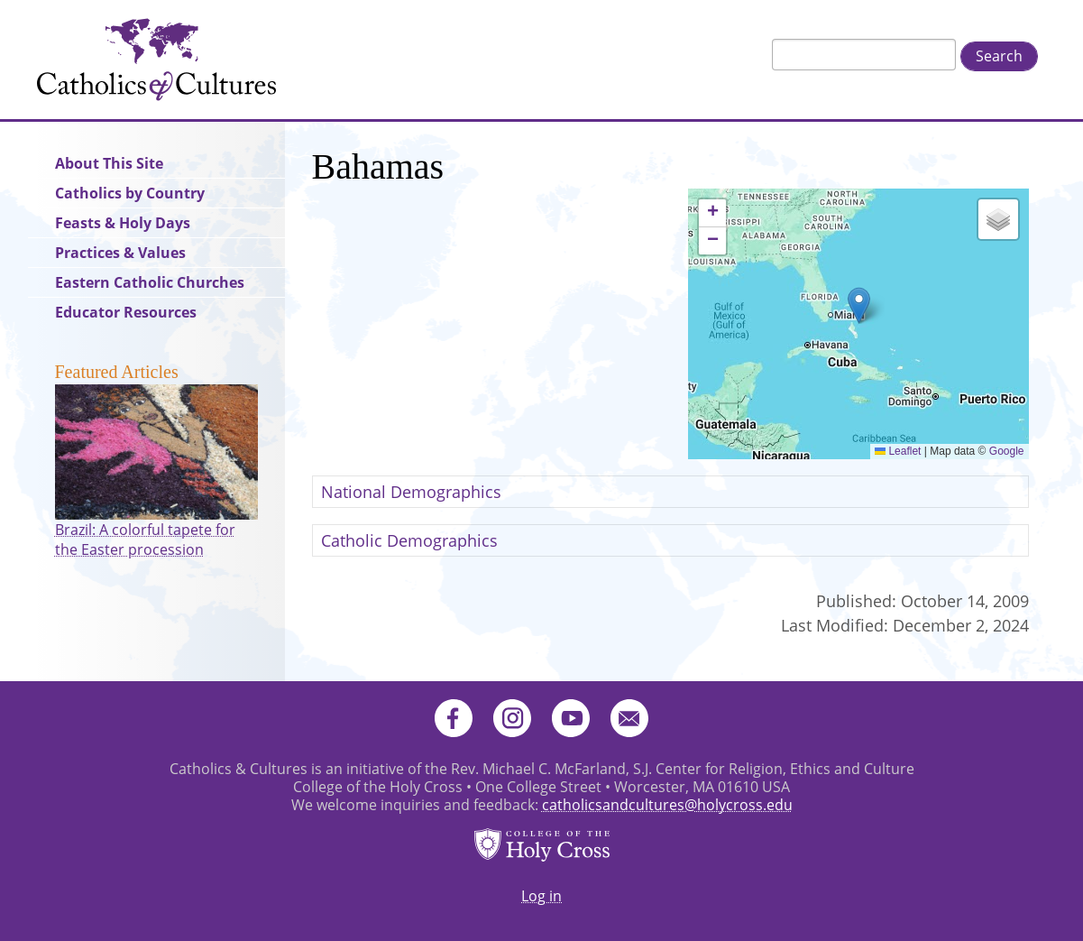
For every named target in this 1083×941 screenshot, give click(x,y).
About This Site (109, 163)
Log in (541, 896)
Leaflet (898, 451)
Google (1006, 451)
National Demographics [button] (411, 492)
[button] (859, 305)
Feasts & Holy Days (122, 223)
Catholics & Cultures (156, 59)
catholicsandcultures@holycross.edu (667, 805)
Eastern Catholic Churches (149, 282)
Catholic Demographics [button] (409, 540)
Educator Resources (126, 312)
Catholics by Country (130, 193)
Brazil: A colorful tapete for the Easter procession (145, 539)
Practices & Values (120, 253)
